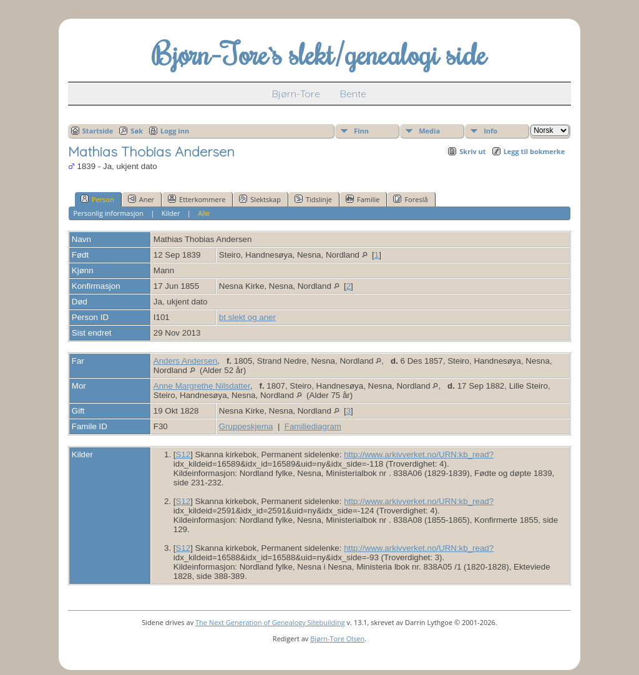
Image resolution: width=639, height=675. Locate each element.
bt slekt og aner (247, 317)
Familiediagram (313, 426)
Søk (136, 130)
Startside (98, 130)
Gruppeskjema (246, 426)
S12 (183, 454)
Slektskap (260, 199)
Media (429, 130)
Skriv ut (472, 151)
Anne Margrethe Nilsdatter (202, 386)
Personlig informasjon (108, 213)
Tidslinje (313, 199)
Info (490, 130)
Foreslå (410, 199)
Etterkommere (196, 199)
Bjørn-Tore (296, 93)
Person (97, 199)
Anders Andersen (185, 361)
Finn (361, 130)
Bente (353, 93)
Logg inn (174, 130)
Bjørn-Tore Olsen (337, 638)
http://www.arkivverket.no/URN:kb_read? (419, 454)
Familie (362, 199)
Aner (141, 199)
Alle (204, 213)
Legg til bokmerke (534, 151)
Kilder (171, 213)
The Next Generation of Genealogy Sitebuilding (270, 622)
